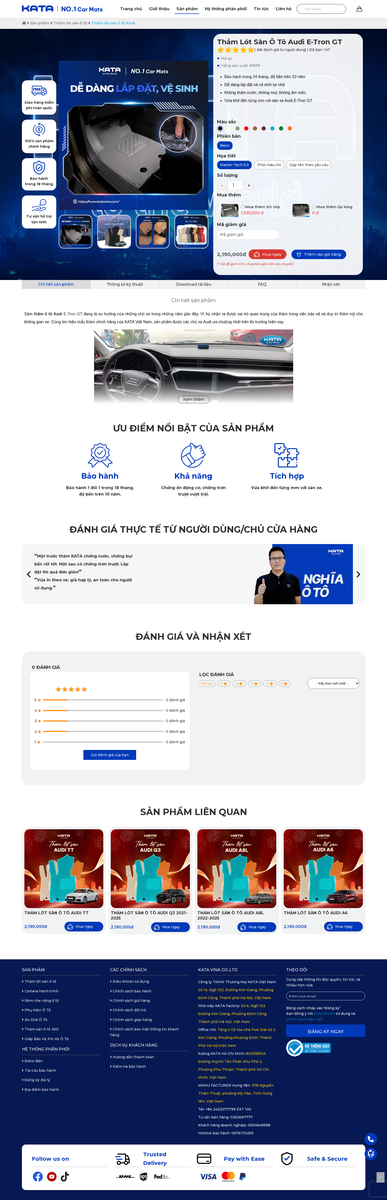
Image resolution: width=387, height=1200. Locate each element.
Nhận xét (331, 284)
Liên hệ (283, 8)
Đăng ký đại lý (36, 1080)
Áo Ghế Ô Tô (34, 1019)
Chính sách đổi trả (128, 1010)
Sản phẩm (187, 8)
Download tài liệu (193, 284)
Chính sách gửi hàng (130, 1000)
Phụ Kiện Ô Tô (36, 1010)
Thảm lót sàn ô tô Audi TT (56, 913)
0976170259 (242, 1133)
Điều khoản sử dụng (129, 981)
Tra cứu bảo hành (39, 1070)
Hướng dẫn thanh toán (132, 1057)
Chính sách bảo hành (130, 991)
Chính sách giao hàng (131, 1019)
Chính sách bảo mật (304, 1019)
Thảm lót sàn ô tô (70, 23)
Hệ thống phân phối (226, 8)
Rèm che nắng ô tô (40, 1000)
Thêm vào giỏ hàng (318, 254)
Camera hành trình (40, 991)
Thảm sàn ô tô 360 (40, 1029)
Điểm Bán (32, 1061)
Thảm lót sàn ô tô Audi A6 (316, 913)
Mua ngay (267, 254)
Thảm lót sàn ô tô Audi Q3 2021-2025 (149, 916)
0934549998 (259, 1125)
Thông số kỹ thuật (125, 284)
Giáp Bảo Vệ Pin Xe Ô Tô (45, 1039)
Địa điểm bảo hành (40, 1089)
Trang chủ (131, 8)
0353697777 (241, 1117)
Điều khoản (325, 1013)
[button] (358, 574)
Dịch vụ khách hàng (134, 1045)
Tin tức (261, 8)
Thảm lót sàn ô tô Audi (113, 23)
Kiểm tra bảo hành (128, 1066)
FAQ (262, 284)
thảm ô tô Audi (48, 314)
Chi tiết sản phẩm (56, 284)
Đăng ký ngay (326, 1031)
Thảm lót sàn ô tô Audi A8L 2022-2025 (230, 916)
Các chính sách (128, 970)
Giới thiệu (159, 8)
